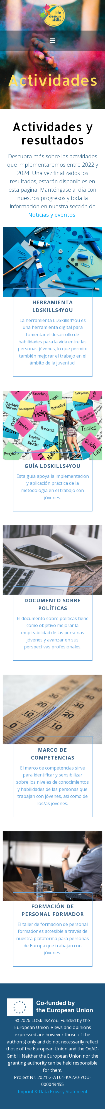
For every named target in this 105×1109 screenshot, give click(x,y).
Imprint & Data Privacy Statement (52, 1091)
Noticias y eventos (51, 214)
